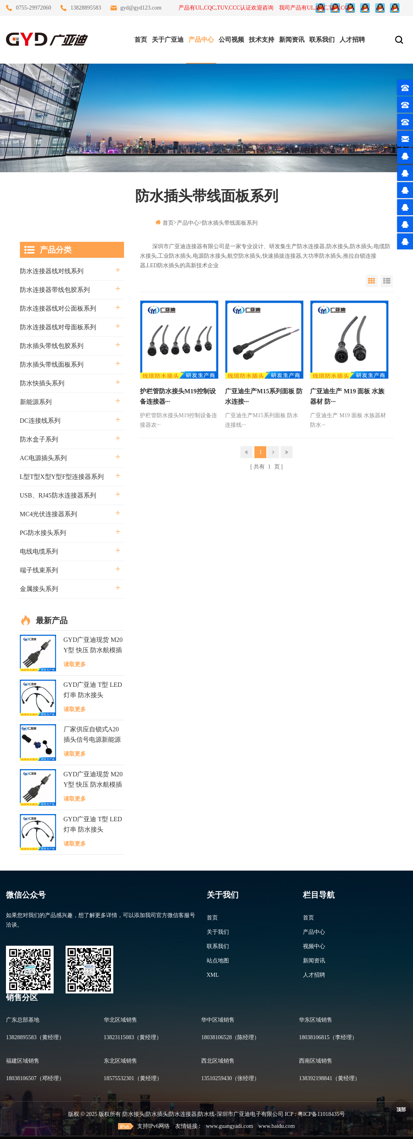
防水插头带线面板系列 (230, 223)
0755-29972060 (33, 8)
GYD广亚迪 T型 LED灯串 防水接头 (93, 689)
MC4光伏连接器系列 (49, 514)
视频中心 (314, 946)
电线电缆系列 (39, 551)
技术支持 (261, 39)
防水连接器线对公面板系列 (58, 308)
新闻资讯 (291, 39)
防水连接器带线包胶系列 (55, 289)
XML (213, 975)
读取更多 (75, 664)
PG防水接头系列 (43, 532)
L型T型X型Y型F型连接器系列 (62, 476)
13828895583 (85, 8)
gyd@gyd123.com (141, 8)
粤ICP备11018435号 (321, 1114)
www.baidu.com (276, 1126)
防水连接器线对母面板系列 (58, 327)
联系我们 (322, 39)
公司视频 (231, 39)
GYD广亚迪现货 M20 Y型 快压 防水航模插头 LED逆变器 (93, 645)
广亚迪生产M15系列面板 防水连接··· (263, 396)
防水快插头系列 (42, 383)
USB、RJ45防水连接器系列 (58, 495)
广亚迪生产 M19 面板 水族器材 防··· (347, 396)
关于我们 (218, 932)
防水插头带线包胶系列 (51, 345)
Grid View (372, 281)
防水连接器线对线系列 (51, 271)
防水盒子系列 (39, 439)
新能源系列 (36, 401)
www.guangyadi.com (229, 1126)
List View (387, 281)
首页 (140, 39)
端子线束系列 (39, 570)
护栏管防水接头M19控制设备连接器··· (178, 396)
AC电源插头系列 (43, 458)
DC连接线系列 (40, 420)
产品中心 (201, 39)
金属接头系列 (39, 588)
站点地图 (218, 961)
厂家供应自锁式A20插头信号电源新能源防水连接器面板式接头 (92, 735)
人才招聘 (352, 39)
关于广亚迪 (168, 39)
